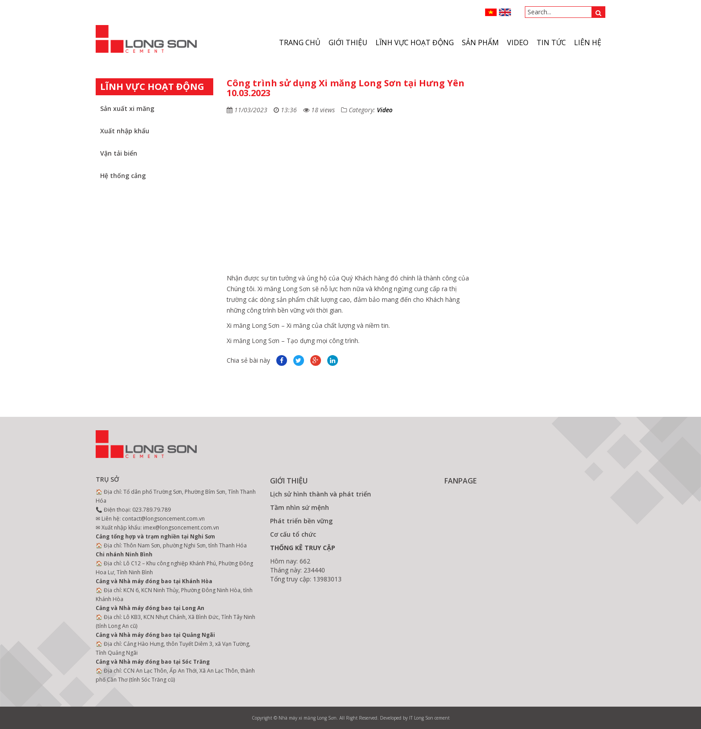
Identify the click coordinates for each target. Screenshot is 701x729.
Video (385, 110)
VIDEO (517, 42)
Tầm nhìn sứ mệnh (299, 507)
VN (491, 12)
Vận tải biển (118, 153)
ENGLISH (505, 12)
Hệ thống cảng (123, 175)
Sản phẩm (480, 42)
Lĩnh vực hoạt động (415, 42)
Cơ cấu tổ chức (293, 534)
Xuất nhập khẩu (124, 131)
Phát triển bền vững (301, 521)
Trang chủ (300, 42)
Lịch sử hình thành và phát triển (320, 494)
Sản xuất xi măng (127, 108)
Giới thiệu (348, 42)
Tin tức (551, 42)
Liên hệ (587, 42)
